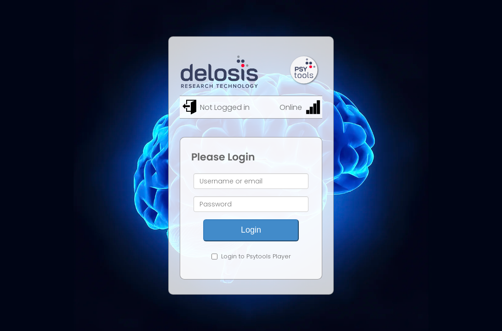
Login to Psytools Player (256, 256)
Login (251, 229)
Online (291, 107)
